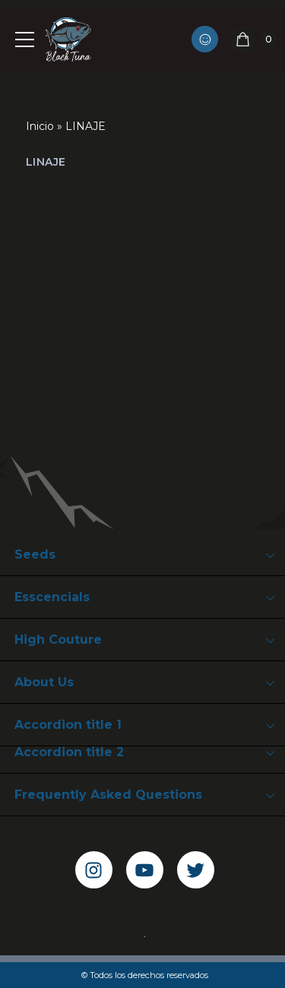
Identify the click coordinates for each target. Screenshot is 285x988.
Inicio (40, 126)
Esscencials (52, 597)
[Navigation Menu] (23, 39)
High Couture (58, 639)
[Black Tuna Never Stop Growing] (68, 39)
